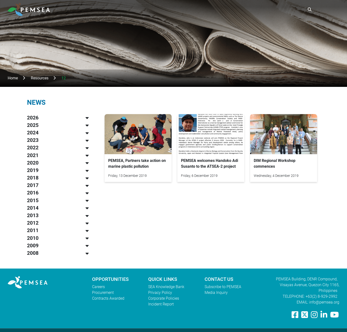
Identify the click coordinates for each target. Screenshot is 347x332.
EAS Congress (288, 9)
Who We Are (197, 9)
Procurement (103, 292)
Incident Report (161, 304)
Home (13, 78)
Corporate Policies (163, 298)
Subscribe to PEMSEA (223, 286)
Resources (257, 9)
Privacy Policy (160, 292)
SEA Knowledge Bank (166, 286)
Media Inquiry (216, 292)
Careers (98, 286)
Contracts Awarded (108, 298)
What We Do (227, 9)
